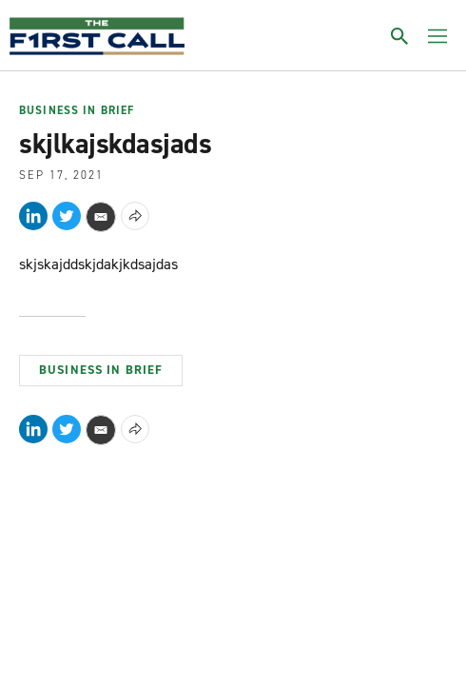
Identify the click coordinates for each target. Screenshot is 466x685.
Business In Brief (76, 111)
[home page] (97, 36)
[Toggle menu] (437, 36)
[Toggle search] (399, 36)
